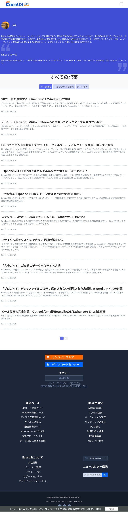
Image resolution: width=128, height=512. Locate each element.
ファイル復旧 (95, 412)
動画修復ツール (32, 426)
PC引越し (95, 426)
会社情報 (32, 462)
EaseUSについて (32, 457)
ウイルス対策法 (32, 422)
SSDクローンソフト (32, 436)
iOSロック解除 (95, 440)
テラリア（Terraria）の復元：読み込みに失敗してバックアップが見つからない (51, 122)
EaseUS (17, 4)
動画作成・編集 (95, 431)
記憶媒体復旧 (95, 407)
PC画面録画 (95, 436)
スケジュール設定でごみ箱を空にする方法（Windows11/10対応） (43, 217)
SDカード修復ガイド (33, 407)
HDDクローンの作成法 (33, 431)
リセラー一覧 (33, 471)
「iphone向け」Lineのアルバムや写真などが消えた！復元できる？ (44, 171)
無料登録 (63, 378)
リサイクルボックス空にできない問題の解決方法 (32, 240)
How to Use (95, 403)
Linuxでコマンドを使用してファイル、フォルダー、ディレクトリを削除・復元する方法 (57, 145)
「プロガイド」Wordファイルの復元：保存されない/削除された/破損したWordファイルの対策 (62, 288)
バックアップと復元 (95, 422)
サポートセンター (32, 476)
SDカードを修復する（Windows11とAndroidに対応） (36, 99)
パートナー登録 (32, 467)
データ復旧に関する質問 (33, 440)
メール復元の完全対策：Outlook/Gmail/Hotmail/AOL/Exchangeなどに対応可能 (53, 311)
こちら (83, 386)
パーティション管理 (95, 417)
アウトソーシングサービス (32, 481)
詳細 (98, 509)
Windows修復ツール (32, 412)
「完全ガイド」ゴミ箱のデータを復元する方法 (30, 265)
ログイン (75, 383)
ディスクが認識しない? (32, 417)
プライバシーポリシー (53, 501)
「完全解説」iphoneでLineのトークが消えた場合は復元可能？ (41, 194)
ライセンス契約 (67, 501)
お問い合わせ (78, 501)
